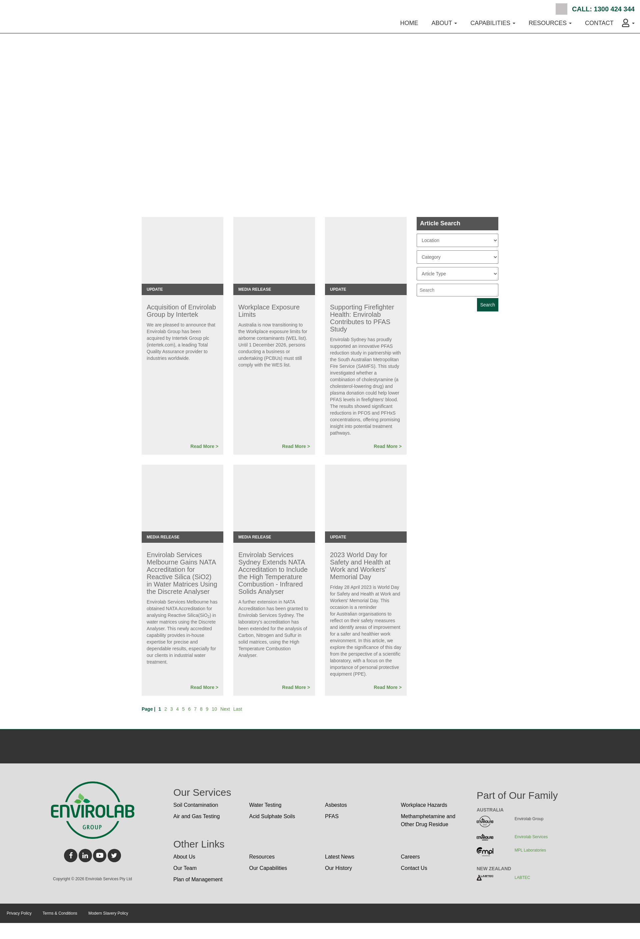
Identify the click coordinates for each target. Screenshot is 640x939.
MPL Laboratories (530, 850)
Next (225, 709)
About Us (184, 857)
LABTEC (522, 877)
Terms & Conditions (60, 913)
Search (561, 9)
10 (214, 709)
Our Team (185, 868)
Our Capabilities (268, 868)
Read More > (204, 446)
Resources (262, 857)
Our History (338, 868)
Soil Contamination (195, 805)
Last (237, 709)
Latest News (339, 857)
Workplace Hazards (424, 805)
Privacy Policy (19, 913)
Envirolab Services (531, 837)
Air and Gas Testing (196, 816)
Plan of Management (198, 879)
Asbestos (336, 805)
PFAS (332, 816)
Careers (410, 857)
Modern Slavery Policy (108, 913)
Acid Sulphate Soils (272, 816)
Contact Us (414, 868)
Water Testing (265, 805)
